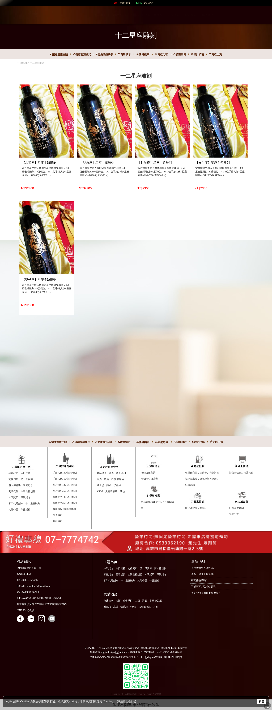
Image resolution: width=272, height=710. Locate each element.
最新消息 (100, 15)
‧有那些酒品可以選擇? (202, 568)
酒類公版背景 (148, 472)
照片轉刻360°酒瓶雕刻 (65, 491)
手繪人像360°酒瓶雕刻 (65, 478)
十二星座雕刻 (37, 63)
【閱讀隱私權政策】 (126, 701)
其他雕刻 (57, 521)
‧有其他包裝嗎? (198, 580)
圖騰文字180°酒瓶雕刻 (65, 497)
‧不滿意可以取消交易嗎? (203, 586)
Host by (142, 694)
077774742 (125, 3)
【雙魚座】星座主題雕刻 (97, 162)
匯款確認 (190, 485)
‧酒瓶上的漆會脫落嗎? (202, 574)
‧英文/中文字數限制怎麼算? (205, 593)
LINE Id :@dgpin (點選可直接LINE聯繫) (158, 657)
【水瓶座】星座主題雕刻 (39, 162)
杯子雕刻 (57, 515)
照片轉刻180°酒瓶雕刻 (65, 485)
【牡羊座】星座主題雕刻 (155, 162)
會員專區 (191, 15)
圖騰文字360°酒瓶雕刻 (65, 503)
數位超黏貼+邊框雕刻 (64, 509)
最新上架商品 (154, 15)
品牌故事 (117, 15)
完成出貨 (234, 514)
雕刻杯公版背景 (149, 478)
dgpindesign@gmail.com (115, 652)
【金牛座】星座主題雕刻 (212, 162)
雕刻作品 (134, 15)
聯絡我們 (208, 15)
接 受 (261, 701)
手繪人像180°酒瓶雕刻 (65, 472)
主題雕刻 (22, 63)
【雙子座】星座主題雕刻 (39, 279)
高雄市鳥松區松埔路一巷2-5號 (148, 652)
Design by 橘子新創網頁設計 (124, 694)
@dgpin (149, 3)
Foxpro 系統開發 (153, 694)
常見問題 (174, 15)
